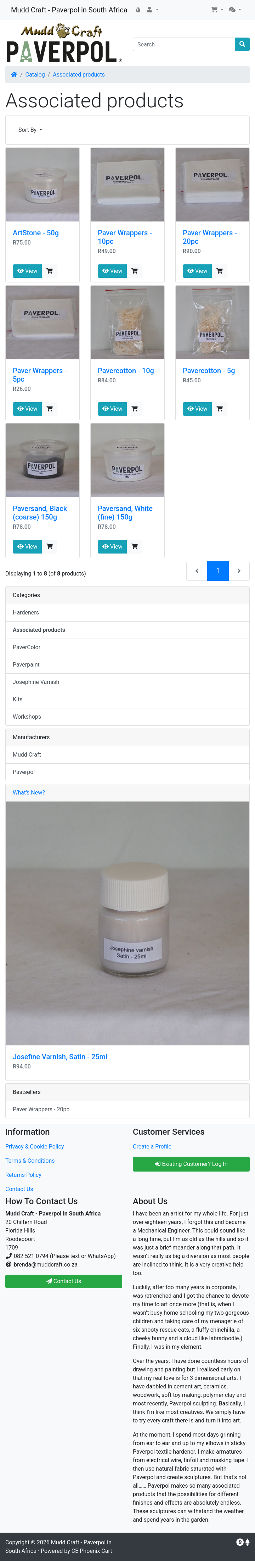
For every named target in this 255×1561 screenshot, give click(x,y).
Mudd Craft (27, 754)
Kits (17, 699)
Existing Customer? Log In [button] (191, 1164)
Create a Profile (152, 1146)
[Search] (184, 44)
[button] (152, 10)
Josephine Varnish (36, 682)
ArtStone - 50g (36, 233)
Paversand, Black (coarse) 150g (40, 512)
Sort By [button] (28, 130)
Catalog (35, 74)
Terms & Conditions (30, 1160)
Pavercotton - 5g (209, 370)
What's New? (29, 792)
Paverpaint (26, 664)
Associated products (79, 74)
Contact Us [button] (63, 1281)
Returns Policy (23, 1175)
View (27, 271)
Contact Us (19, 1189)
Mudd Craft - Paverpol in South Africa (69, 10)
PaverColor (26, 647)
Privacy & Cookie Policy (34, 1146)
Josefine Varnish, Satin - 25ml (60, 1056)
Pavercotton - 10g (126, 370)
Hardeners (26, 612)
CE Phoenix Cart (92, 1551)
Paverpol (24, 772)
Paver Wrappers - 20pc (41, 1109)
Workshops (27, 716)
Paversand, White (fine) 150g (125, 512)
